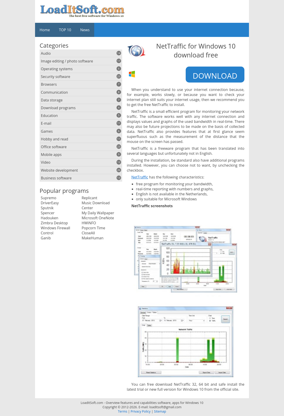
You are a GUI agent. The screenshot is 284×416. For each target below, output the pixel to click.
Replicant (89, 197)
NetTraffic (139, 177)
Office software (81, 146)
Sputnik (47, 207)
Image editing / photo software (81, 61)
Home (45, 29)
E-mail (81, 123)
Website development (81, 170)
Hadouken (49, 217)
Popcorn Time (93, 227)
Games (81, 131)
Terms (122, 411)
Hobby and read (81, 139)
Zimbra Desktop (54, 222)
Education (81, 115)
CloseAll (88, 232)
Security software (81, 76)
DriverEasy (50, 202)
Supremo (48, 197)
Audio (81, 53)
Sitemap (160, 411)
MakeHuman (93, 237)
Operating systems (81, 68)
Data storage (81, 100)
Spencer (48, 212)
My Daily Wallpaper (98, 212)
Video (81, 162)
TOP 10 (65, 29)
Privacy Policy (140, 411)
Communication (81, 92)
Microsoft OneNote (98, 217)
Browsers (81, 84)
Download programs (81, 107)
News (85, 29)
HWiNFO (89, 222)
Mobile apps (81, 154)
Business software (81, 178)
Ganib (46, 237)
